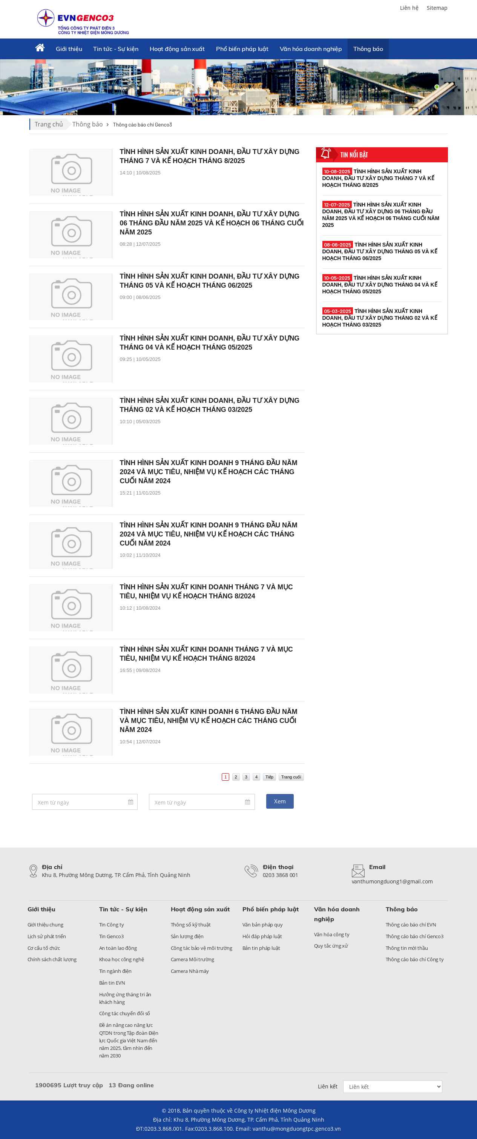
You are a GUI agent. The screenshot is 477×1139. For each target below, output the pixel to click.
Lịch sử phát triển (47, 936)
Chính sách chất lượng (52, 959)
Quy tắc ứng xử (331, 945)
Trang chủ (49, 124)
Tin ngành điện (115, 971)
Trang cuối (291, 777)
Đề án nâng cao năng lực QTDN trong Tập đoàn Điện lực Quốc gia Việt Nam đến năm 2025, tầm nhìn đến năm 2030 (129, 1040)
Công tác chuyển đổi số (124, 1013)
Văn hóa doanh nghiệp (311, 48)
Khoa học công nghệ (121, 959)
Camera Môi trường (192, 959)
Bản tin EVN (112, 982)
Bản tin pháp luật (261, 948)
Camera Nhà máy (190, 971)
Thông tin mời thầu (407, 948)
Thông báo (368, 48)
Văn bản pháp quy (262, 924)
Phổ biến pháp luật (242, 48)
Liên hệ (409, 7)
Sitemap (437, 7)
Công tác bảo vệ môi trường (201, 948)
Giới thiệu (69, 48)
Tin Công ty (111, 924)
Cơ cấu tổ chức (44, 948)
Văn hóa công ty (332, 934)
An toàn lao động (118, 948)
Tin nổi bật (354, 154)
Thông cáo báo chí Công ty (415, 959)
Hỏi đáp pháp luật (262, 936)
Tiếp (269, 777)
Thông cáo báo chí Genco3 (415, 936)
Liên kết (327, 1086)
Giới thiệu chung (45, 924)
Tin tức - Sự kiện (115, 48)
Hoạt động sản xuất (177, 48)
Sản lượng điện (187, 936)
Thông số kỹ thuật (191, 924)
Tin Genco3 (111, 936)
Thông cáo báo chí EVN (411, 924)
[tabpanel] (238, 87)
